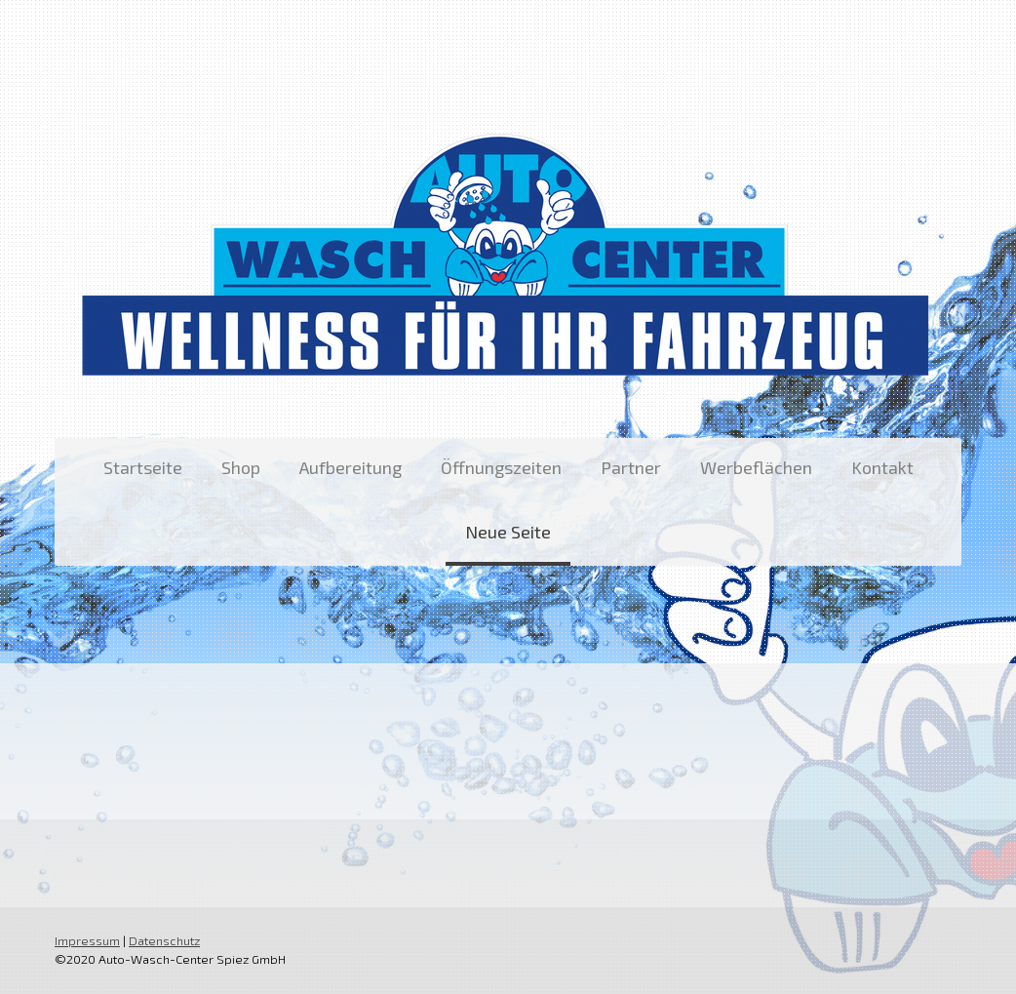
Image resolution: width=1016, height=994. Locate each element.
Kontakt (882, 467)
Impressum (87, 940)
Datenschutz (164, 940)
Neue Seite (508, 531)
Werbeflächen (756, 467)
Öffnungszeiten (501, 467)
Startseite (142, 467)
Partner (631, 467)
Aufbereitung (350, 467)
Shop (240, 467)
